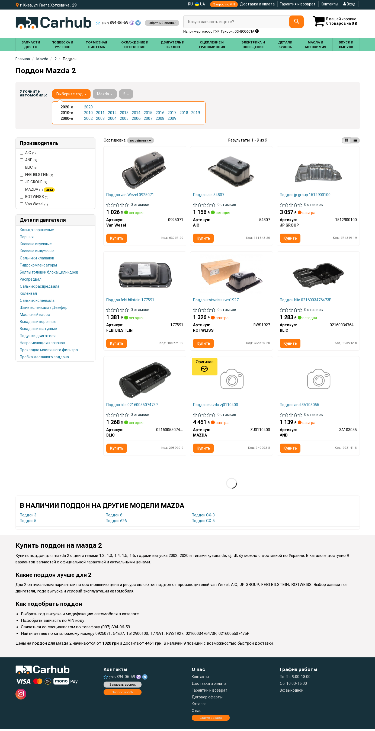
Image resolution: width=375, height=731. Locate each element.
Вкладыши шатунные (38, 329)
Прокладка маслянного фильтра (49, 350)
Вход (349, 4)
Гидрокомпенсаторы (38, 265)
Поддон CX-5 (203, 522)
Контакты (329, 4)
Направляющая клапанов (42, 343)
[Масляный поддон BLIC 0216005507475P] (145, 381)
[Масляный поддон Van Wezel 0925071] (144, 170)
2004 (112, 118)
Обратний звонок (162, 23)
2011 (100, 113)
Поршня (27, 237)
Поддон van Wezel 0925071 (130, 195)
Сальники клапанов (37, 258)
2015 (148, 113)
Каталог (199, 706)
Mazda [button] (105, 94)
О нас (196, 712)
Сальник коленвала (37, 300)
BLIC (28, 167)
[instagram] (20, 696)
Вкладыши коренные (38, 321)
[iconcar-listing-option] (355, 140)
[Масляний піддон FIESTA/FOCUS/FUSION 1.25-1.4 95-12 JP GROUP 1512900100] (318, 170)
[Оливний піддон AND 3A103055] (318, 381)
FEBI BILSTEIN (36, 174)
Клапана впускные (36, 244)
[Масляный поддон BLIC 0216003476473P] (318, 276)
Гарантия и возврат (298, 4)
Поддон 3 (28, 517)
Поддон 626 (116, 522)
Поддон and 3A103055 (299, 406)
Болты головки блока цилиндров (49, 272)
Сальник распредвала (39, 286)
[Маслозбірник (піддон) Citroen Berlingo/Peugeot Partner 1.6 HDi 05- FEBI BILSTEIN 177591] (144, 276)
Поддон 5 (28, 522)
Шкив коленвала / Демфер (44, 307)
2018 (184, 113)
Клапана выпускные (37, 251)
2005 (124, 118)
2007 (148, 118)
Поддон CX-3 (203, 517)
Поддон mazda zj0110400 (215, 406)
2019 (195, 113)
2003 (100, 118)
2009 (172, 118)
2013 (124, 113)
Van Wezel (34, 204)
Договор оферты (207, 699)
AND (28, 160)
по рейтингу (140, 140)
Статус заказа (211, 719)
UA (200, 4)
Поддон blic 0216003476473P (306, 301)
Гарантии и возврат (209, 692)
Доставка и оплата (257, 4)
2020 (88, 107)
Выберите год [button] (71, 94)
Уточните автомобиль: (33, 93)
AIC (28, 152)
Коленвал (28, 293)
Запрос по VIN (224, 4)
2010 (88, 113)
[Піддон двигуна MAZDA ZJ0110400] (231, 381)
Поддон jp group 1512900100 (305, 195)
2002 (88, 118)
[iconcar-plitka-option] (346, 140)
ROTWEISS (34, 196)
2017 (172, 113)
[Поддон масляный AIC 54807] (231, 170)
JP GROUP (33, 182)
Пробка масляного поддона (44, 357)
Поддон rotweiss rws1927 (216, 301)
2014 (136, 113)
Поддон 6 (114, 517)
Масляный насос (35, 314)
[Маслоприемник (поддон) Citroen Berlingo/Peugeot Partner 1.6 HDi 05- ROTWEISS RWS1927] (231, 276)
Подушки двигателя (38, 336)
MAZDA (37, 189)
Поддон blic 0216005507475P (132, 406)
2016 (160, 113)
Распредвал (30, 279)
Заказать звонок (122, 686)
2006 (136, 118)
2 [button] (126, 94)
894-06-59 (112, 22)
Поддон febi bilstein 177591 (131, 301)
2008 (160, 118)
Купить (117, 238)
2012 (112, 113)
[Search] (296, 21)
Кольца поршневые (37, 230)
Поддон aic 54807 (209, 195)
